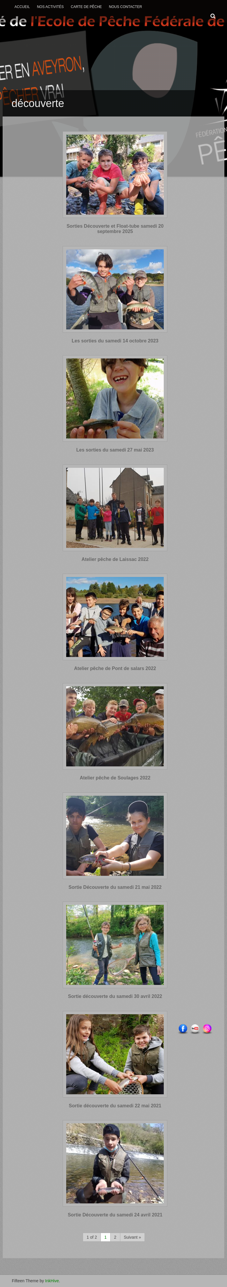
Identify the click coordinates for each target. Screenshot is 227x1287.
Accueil (22, 7)
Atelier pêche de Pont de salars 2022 (115, 668)
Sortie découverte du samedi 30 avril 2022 (115, 996)
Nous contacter (125, 7)
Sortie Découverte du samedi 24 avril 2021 (115, 1214)
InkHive (52, 1280)
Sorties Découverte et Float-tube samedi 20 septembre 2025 (115, 229)
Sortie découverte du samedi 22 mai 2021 (115, 1105)
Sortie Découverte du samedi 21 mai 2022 (115, 887)
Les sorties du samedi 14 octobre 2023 (115, 340)
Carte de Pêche (86, 7)
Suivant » (132, 1237)
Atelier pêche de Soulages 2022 (115, 777)
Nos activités (50, 7)
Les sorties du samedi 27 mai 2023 (115, 449)
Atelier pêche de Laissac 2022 (115, 559)
